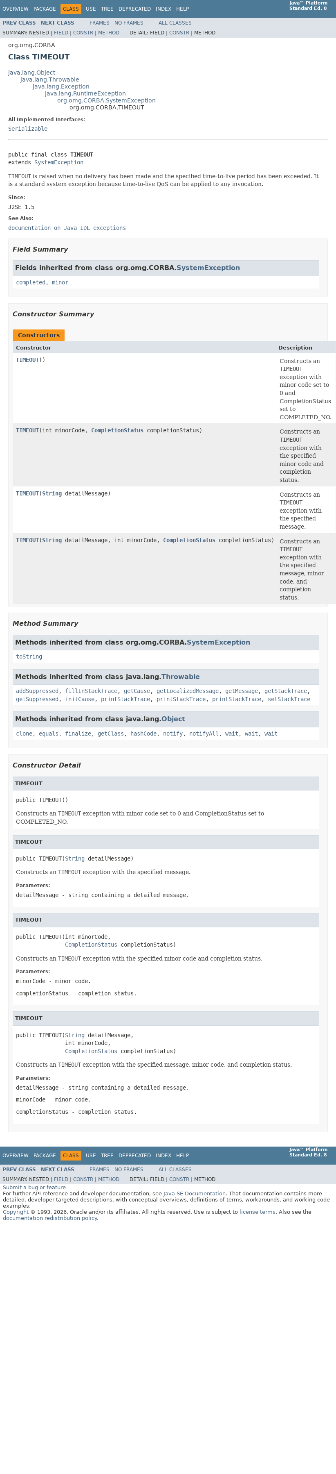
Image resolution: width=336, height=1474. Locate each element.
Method (108, 33)
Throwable (180, 677)
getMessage (241, 691)
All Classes (175, 23)
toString (29, 656)
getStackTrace (285, 691)
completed (30, 282)
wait (231, 733)
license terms (258, 1212)
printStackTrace (125, 699)
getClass (111, 733)
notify (173, 733)
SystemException (58, 162)
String (52, 493)
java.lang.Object (31, 72)
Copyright (16, 1212)
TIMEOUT (27, 360)
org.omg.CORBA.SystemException (106, 100)
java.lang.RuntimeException (85, 93)
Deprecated (135, 9)
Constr (83, 33)
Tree (107, 9)
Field (61, 33)
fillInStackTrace (91, 691)
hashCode (143, 733)
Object (173, 719)
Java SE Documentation (195, 1193)
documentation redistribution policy (50, 1218)
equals (48, 733)
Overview (15, 9)
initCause (79, 699)
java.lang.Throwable (49, 79)
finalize (78, 733)
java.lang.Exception (61, 86)
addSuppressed (37, 691)
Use (91, 9)
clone (24, 733)
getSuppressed (37, 699)
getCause (137, 691)
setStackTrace (289, 699)
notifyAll (204, 733)
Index (163, 9)
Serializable (27, 128)
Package (45, 9)
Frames (100, 23)
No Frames (128, 23)
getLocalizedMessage (188, 691)
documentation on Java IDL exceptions (67, 228)
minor (60, 282)
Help (182, 9)
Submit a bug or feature (34, 1187)
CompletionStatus (117, 430)
